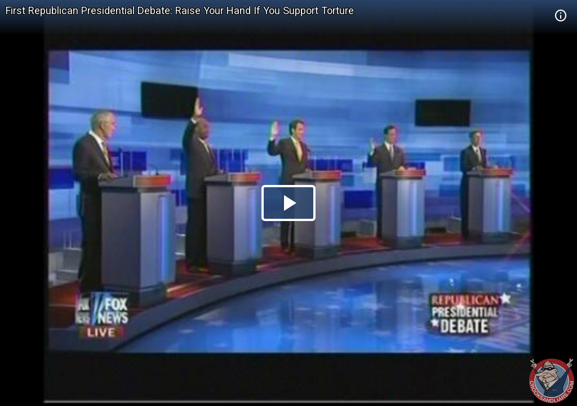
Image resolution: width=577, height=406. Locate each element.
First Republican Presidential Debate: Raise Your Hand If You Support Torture (180, 10)
